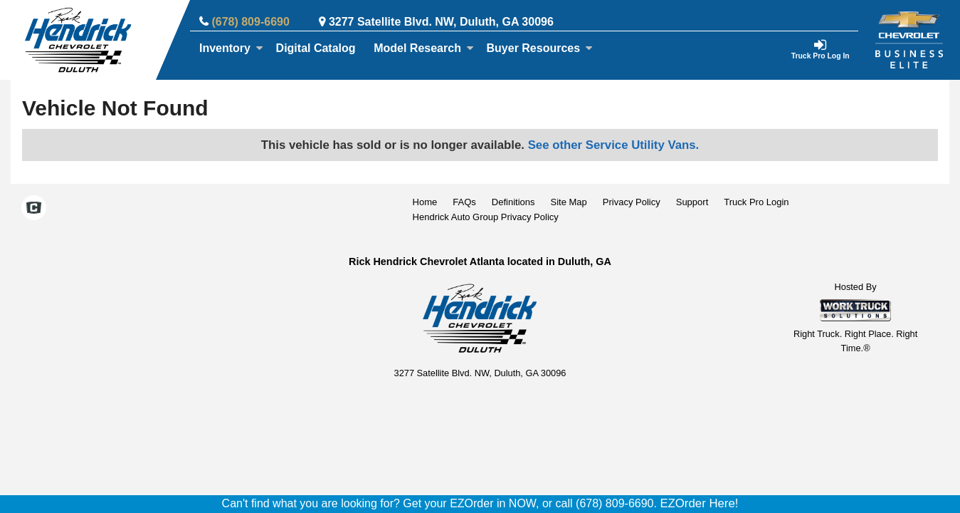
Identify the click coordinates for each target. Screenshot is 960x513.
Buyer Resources (540, 48)
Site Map (568, 202)
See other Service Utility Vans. (614, 145)
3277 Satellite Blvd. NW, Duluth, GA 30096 (441, 22)
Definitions (513, 202)
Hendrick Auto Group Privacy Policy (486, 217)
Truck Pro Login (756, 202)
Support (692, 202)
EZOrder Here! (699, 503)
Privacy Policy (631, 202)
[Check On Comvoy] (33, 209)
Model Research (424, 48)
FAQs (464, 202)
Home (425, 202)
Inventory (231, 48)
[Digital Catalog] (316, 48)
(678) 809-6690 (250, 22)
